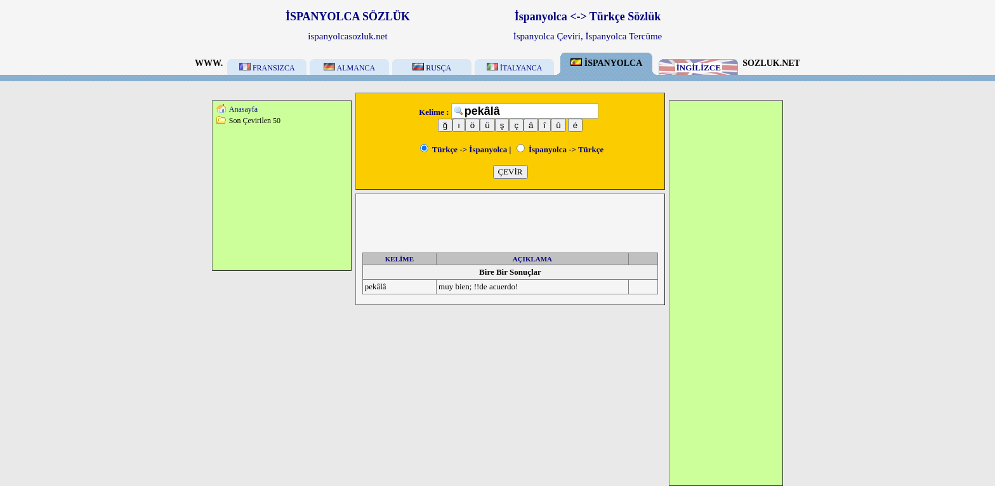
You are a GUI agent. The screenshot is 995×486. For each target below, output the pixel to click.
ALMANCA (349, 67)
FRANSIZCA (267, 67)
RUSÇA (431, 67)
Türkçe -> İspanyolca (464, 149)
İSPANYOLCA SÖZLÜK (348, 16)
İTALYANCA (515, 67)
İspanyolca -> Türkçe (560, 149)
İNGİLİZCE (698, 67)
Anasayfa (243, 109)
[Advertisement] (281, 197)
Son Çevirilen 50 (254, 120)
